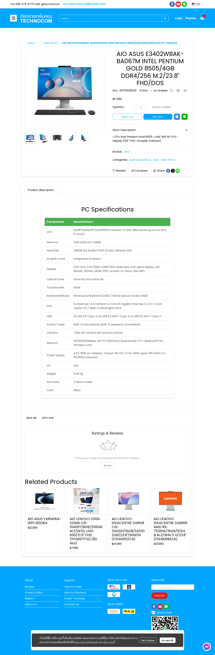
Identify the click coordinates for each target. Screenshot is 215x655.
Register (191, 18)
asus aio (31, 418)
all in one (48, 418)
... (39, 43)
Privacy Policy (34, 592)
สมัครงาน (30, 604)
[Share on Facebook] (168, 171)
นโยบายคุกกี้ (109, 642)
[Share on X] (173, 171)
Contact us (71, 604)
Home (31, 43)
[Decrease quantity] (134, 107)
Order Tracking (74, 598)
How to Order (73, 587)
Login (178, 18)
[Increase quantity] (146, 107)
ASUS (127, 151)
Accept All (167, 640)
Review (107, 465)
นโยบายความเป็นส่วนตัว (86, 642)
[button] (197, 4)
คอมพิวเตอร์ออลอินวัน (140, 160)
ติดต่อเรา (30, 598)
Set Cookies (148, 640)
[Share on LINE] (178, 171)
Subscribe (159, 595)
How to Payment (75, 592)
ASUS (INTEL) (51, 43)
